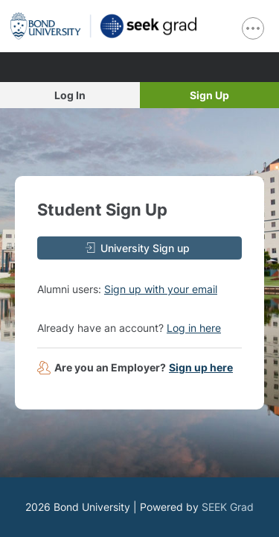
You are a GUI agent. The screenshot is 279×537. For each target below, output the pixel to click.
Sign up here (201, 367)
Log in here (194, 327)
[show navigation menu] (253, 28)
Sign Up (209, 95)
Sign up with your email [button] (160, 289)
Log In (70, 95)
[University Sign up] (139, 248)
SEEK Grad (228, 506)
